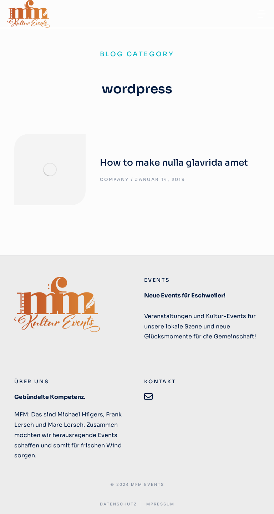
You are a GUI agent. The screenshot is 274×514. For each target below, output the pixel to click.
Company (114, 179)
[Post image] (50, 169)
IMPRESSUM (159, 504)
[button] (261, 14)
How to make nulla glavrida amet (174, 162)
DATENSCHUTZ (118, 504)
